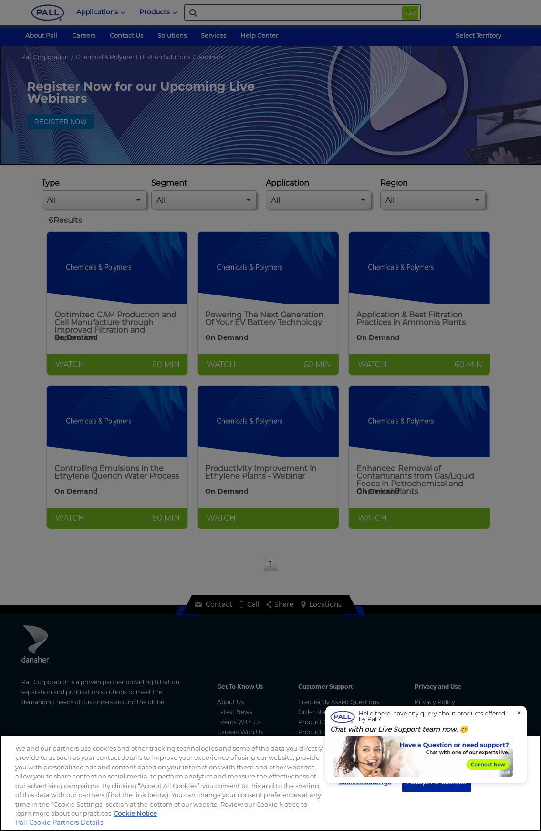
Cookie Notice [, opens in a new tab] (135, 813)
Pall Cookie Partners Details (59, 822)
